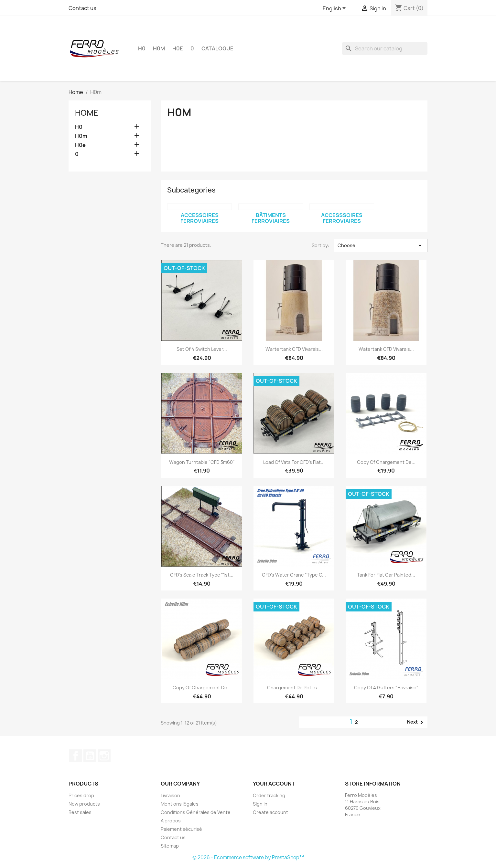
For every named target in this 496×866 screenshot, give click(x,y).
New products (84, 804)
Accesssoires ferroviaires (341, 218)
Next (416, 722)
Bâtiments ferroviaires (271, 218)
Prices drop (81, 795)
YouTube (89, 755)
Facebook (75, 755)
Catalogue (217, 48)
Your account (274, 783)
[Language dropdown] (335, 9)
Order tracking (269, 795)
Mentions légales (180, 804)
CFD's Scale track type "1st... (201, 575)
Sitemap (170, 846)
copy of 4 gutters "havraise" (386, 687)
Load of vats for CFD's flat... (294, 462)
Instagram (104, 755)
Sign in (260, 804)
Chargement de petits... (294, 687)
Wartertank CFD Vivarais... (294, 349)
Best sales (80, 812)
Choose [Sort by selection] (381, 245)
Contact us (82, 8)
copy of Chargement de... (386, 462)
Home (86, 112)
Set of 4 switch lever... (202, 349)
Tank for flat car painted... (386, 575)
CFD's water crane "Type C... (294, 575)
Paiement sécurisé (181, 829)
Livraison (170, 795)
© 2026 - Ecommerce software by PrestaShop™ (248, 857)
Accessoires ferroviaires (199, 218)
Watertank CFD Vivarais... (386, 349)
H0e (177, 48)
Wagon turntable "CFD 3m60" (202, 462)
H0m (159, 48)
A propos (171, 821)
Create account (270, 812)
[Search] (384, 48)
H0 (142, 48)
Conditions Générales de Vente (196, 812)
